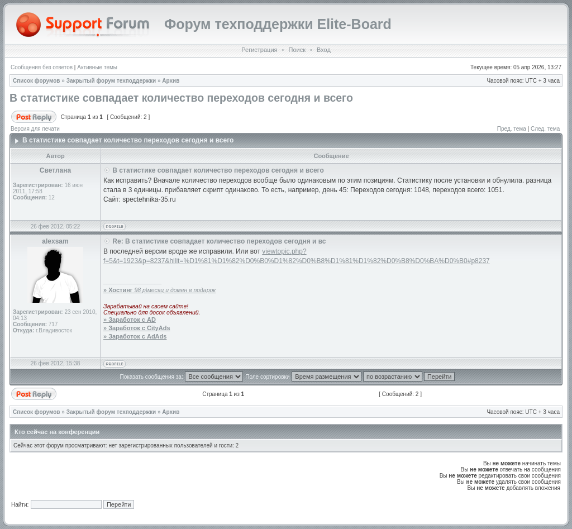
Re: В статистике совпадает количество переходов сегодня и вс (219, 241)
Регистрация (259, 49)
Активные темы (97, 67)
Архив (170, 81)
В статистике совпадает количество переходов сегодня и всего (181, 98)
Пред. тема (511, 129)
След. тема (545, 129)
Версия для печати (35, 129)
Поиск (296, 49)
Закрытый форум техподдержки (111, 81)
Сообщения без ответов (42, 67)
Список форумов (36, 81)
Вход (324, 49)
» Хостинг (117, 290)
